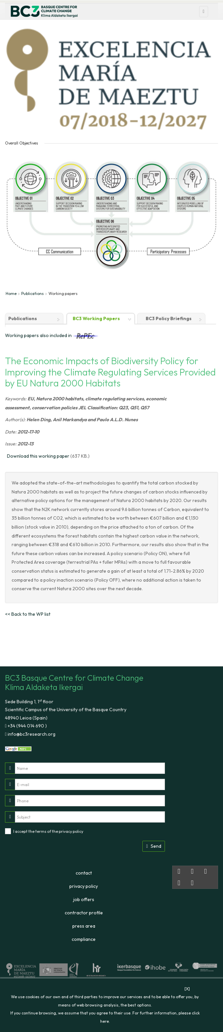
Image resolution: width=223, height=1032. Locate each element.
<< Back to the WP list (27, 614)
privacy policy (71, 831)
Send (153, 846)
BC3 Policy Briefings (168, 318)
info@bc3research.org (31, 734)
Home (11, 293)
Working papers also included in (51, 335)
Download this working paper (38, 456)
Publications (32, 293)
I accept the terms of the (48, 831)
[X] (187, 988)
